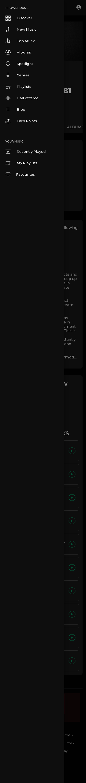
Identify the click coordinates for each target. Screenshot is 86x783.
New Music (21, 29)
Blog (15, 109)
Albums (18, 52)
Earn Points (21, 121)
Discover (19, 18)
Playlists (18, 86)
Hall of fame (22, 98)
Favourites (20, 175)
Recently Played (26, 151)
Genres (18, 75)
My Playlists (21, 163)
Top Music (20, 40)
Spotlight (19, 63)
